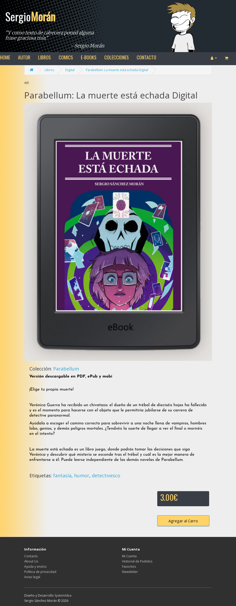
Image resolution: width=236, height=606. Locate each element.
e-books (88, 57)
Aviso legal (32, 577)
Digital (70, 70)
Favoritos (129, 566)
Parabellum (66, 369)
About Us (31, 561)
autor (24, 57)
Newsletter (130, 572)
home (5, 57)
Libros (49, 70)
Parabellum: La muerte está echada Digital (117, 70)
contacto (146, 57)
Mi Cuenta (129, 556)
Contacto (31, 556)
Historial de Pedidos (137, 561)
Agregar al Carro (183, 520)
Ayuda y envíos (35, 566)
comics (66, 57)
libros (44, 57)
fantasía (62, 475)
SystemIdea (63, 595)
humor (81, 475)
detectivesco (106, 475)
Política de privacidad (40, 572)
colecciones (116, 57)
